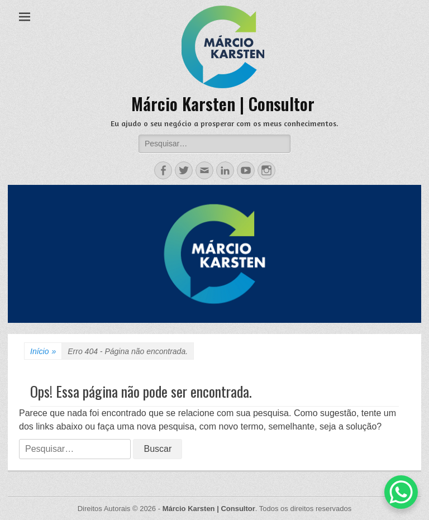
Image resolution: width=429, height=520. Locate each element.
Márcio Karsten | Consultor (222, 103)
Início (43, 351)
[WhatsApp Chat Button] (401, 492)
